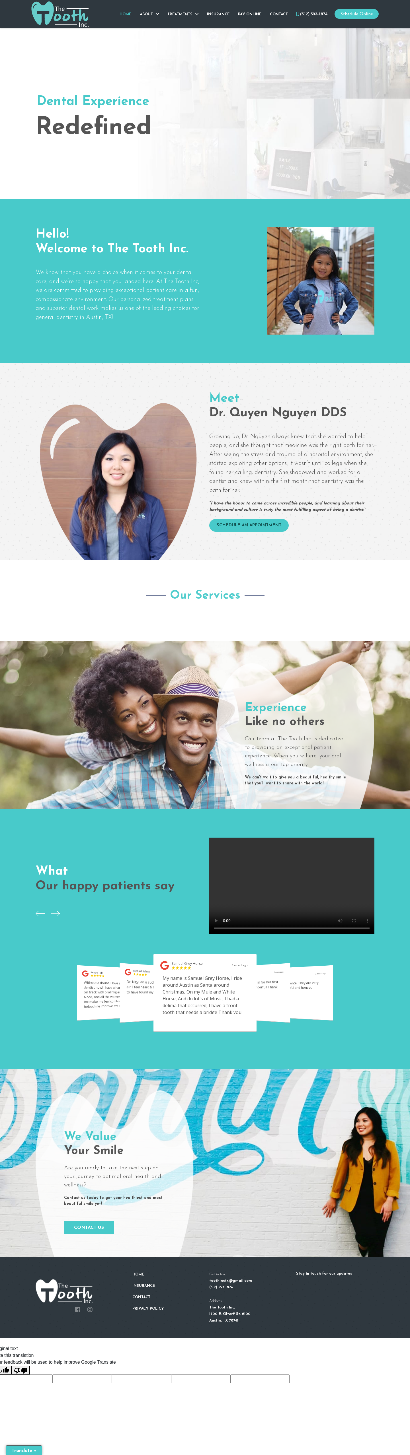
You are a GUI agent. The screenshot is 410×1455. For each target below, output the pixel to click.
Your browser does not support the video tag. (291, 886)
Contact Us (89, 1227)
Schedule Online (356, 14)
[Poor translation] (21, 1370)
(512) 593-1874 (311, 14)
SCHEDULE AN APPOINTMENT (249, 525)
